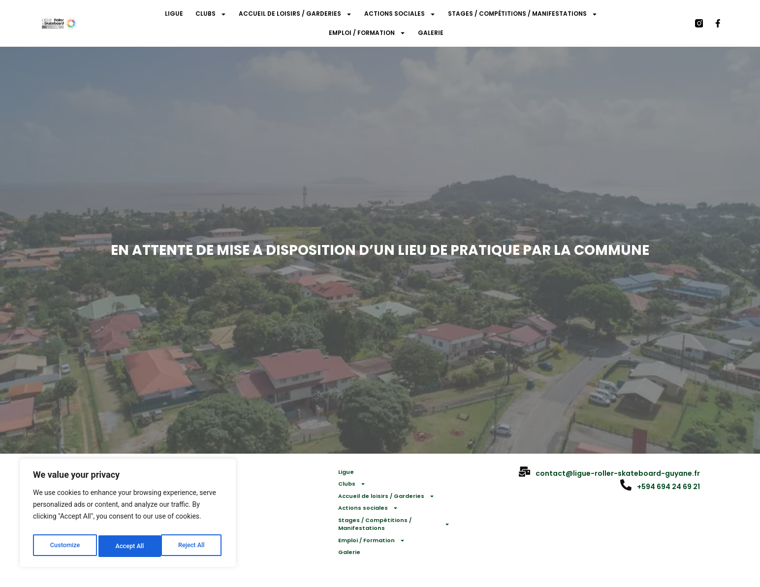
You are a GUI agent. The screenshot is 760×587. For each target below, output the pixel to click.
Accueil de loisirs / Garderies (295, 14)
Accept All (192, 546)
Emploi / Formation (367, 33)
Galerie (430, 33)
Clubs (210, 14)
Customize (64, 546)
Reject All (128, 546)
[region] (128, 515)
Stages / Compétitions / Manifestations (523, 14)
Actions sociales (400, 14)
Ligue (174, 13)
